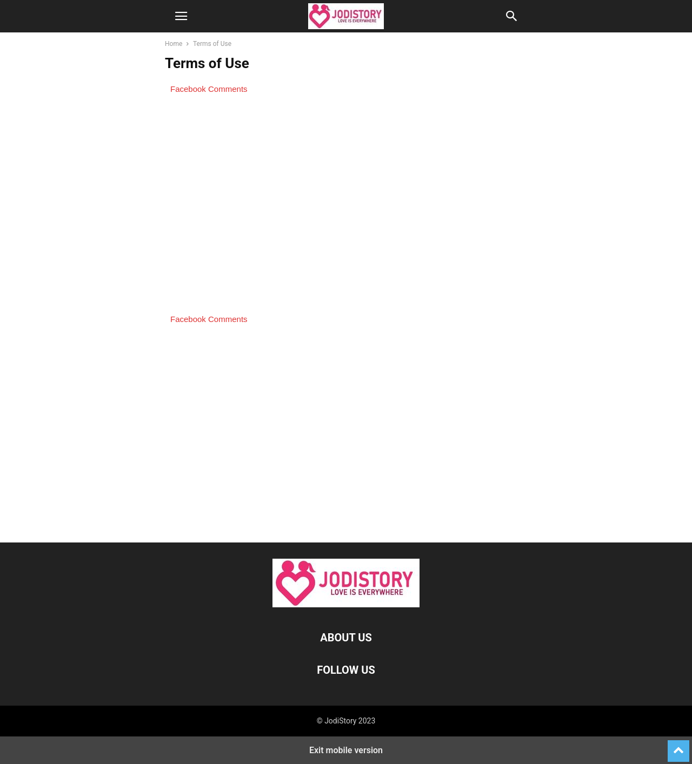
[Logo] (346, 604)
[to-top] (678, 746)
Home (173, 44)
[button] (181, 16)
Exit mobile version (346, 750)
